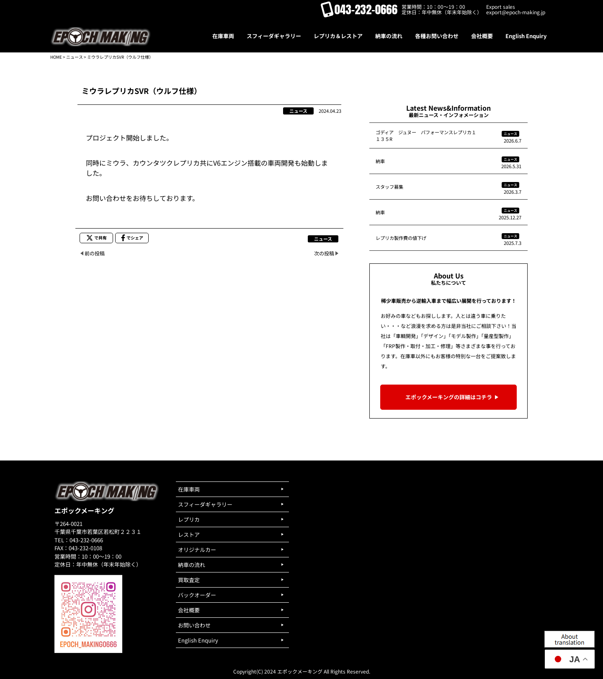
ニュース (74, 57)
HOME (56, 57)
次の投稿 (324, 253)
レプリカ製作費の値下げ (401, 237)
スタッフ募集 (389, 186)
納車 (380, 161)
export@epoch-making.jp (515, 12)
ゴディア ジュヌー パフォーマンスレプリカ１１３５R (426, 135)
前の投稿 (95, 253)
